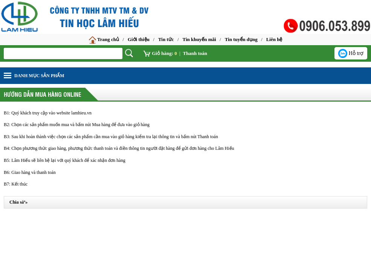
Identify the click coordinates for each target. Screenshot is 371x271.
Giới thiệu (139, 39)
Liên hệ (274, 39)
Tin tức (166, 39)
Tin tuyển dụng (241, 39)
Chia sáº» (18, 202)
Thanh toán (195, 53)
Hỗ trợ (350, 53)
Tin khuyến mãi (199, 39)
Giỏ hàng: (160, 53)
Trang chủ (104, 40)
